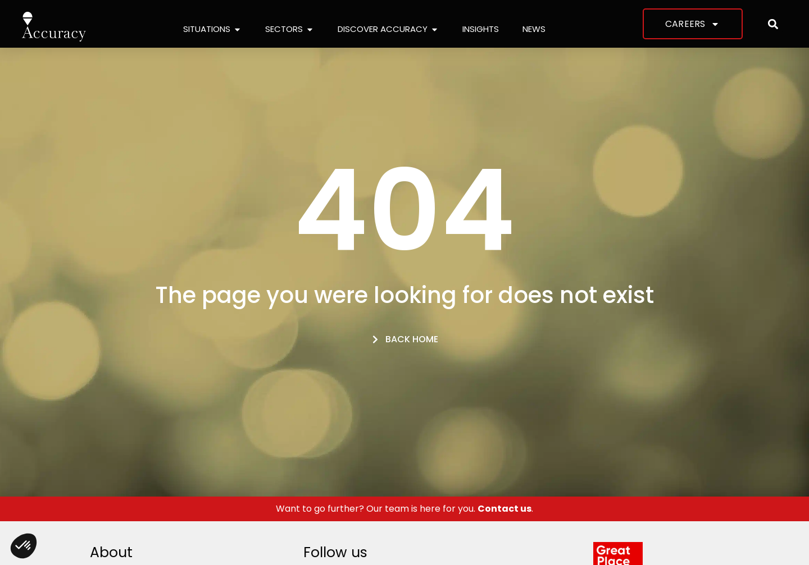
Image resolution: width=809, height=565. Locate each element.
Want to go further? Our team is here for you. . (404, 508)
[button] (773, 24)
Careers (692, 24)
